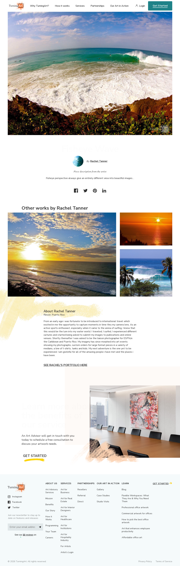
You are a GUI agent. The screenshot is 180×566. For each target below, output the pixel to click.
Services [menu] (80, 6)
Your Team (50, 531)
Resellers (82, 489)
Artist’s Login (67, 552)
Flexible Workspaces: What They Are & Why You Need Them (135, 498)
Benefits (49, 504)
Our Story (50, 510)
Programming (51, 525)
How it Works (48, 518)
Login (142, 6)
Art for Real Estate (66, 500)
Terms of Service (164, 561)
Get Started (160, 5)
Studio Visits (103, 501)
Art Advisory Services (51, 491)
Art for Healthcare (66, 518)
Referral (82, 495)
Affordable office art (132, 537)
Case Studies (103, 495)
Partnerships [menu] (97, 6)
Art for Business (65, 491)
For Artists (66, 546)
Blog (124, 489)
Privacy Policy (145, 561)
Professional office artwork (135, 507)
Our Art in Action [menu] (119, 6)
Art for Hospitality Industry (66, 537)
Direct (80, 501)
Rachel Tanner (98, 161)
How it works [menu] (62, 6)
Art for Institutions (66, 527)
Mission (49, 498)
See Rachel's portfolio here (65, 365)
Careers (49, 537)
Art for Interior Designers (68, 509)
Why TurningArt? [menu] (39, 6)
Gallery (100, 489)
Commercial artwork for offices (137, 513)
